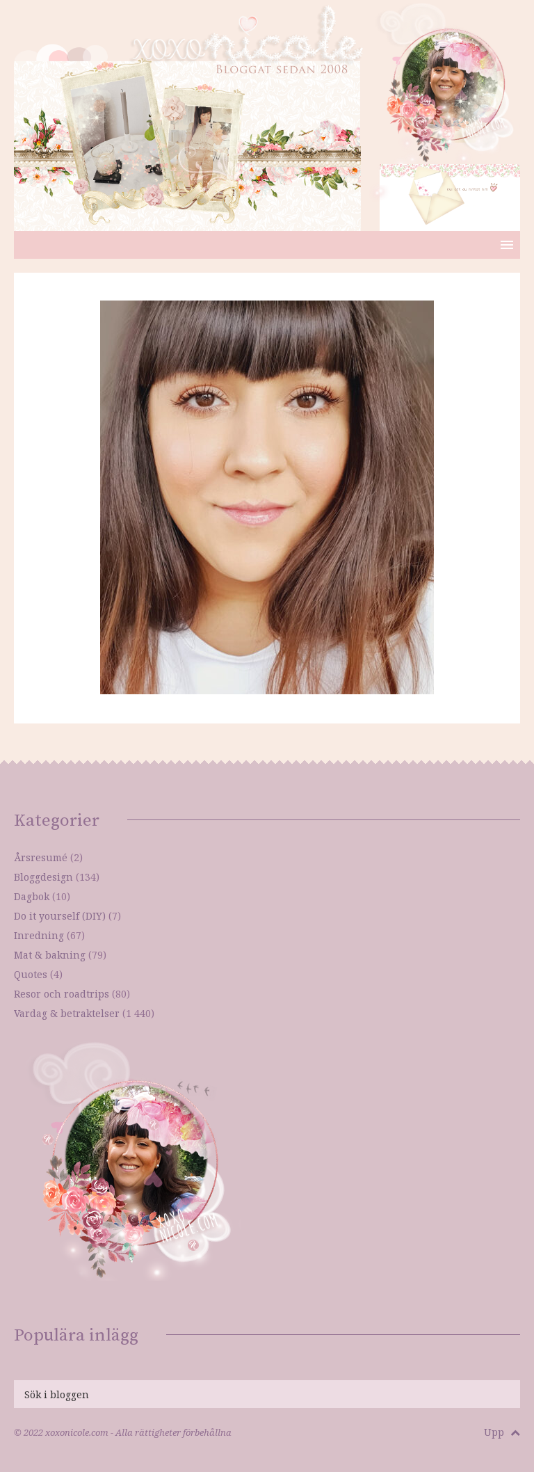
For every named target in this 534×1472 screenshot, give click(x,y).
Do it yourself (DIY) (60, 915)
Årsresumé (40, 857)
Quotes (30, 974)
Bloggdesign (43, 876)
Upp (502, 1432)
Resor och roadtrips (61, 993)
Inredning (39, 935)
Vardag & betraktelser (67, 1013)
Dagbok (31, 896)
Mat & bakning (50, 954)
